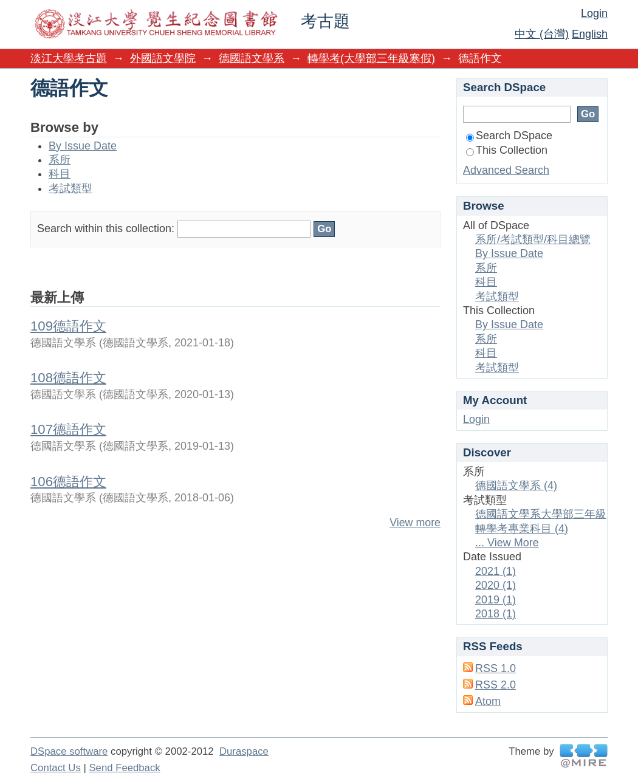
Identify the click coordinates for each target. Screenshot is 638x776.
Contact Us (55, 768)
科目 (59, 174)
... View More (507, 543)
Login (594, 13)
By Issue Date (83, 146)
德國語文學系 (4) (516, 485)
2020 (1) (495, 585)
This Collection (506, 150)
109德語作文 (68, 326)
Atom (488, 701)
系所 (59, 160)
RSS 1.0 (495, 668)
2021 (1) (495, 571)
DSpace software (69, 751)
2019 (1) (495, 600)
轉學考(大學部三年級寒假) (371, 58)
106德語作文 (68, 481)
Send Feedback (124, 768)
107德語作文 (68, 429)
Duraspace (244, 751)
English (590, 34)
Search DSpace (509, 135)
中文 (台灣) (542, 34)
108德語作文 (68, 377)
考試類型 (70, 188)
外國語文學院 (163, 58)
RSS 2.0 (495, 685)
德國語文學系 (251, 58)
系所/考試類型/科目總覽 (533, 239)
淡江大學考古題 (68, 58)
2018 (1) (495, 614)
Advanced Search (506, 170)
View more (415, 523)
